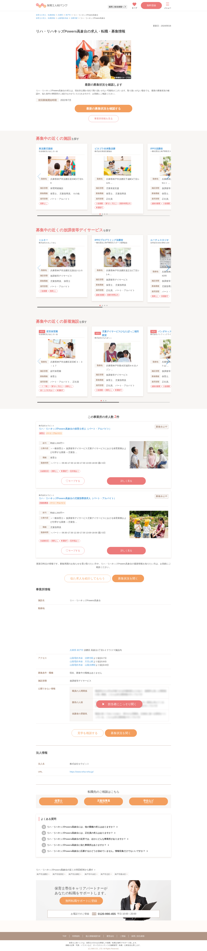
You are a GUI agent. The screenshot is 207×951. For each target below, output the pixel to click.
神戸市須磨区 (42, 874)
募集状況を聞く (128, 578)
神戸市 (68, 15)
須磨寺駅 (74, 18)
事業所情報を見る (103, 118)
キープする (74, 481)
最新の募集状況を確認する (103, 108)
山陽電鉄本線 (63, 18)
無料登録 (151, 5)
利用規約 (76, 936)
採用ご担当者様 (137, 936)
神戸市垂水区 (120, 874)
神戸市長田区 (58, 874)
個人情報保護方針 (93, 936)
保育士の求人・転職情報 (45, 15)
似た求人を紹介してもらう (87, 578)
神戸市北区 (105, 874)
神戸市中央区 (90, 874)
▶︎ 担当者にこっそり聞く (119, 704)
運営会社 (110, 936)
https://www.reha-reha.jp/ (82, 771)
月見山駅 (89, 661)
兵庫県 (60, 15)
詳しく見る (126, 481)
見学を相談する (87, 733)
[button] (168, 176)
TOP (64, 936)
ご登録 (122, 936)
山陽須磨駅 (90, 665)
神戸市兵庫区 (74, 874)
